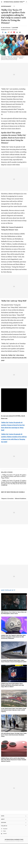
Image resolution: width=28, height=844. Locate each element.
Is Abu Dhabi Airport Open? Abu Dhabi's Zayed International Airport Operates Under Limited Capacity (13, 710)
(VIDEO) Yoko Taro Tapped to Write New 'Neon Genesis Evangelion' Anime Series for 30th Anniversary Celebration (13, 637)
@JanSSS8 (15, 27)
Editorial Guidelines (20, 498)
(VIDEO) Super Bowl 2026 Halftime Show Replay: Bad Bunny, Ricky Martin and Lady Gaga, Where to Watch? (12, 685)
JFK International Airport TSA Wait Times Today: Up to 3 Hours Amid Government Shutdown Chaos (14, 735)
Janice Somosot (7, 27)
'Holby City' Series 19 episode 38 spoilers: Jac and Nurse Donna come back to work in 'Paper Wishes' (13, 476)
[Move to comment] (20, 32)
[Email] (17, 32)
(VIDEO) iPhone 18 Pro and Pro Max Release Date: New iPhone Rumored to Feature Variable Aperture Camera (13, 760)
